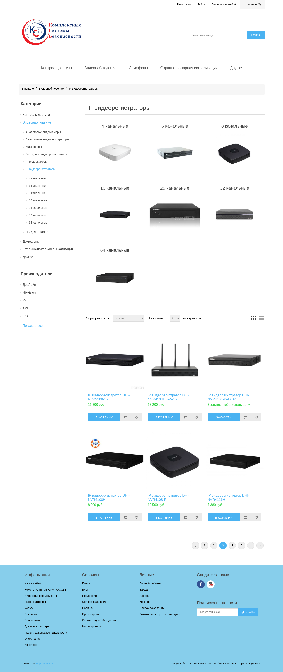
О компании (33, 638)
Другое (236, 68)
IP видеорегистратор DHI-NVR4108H (109, 497)
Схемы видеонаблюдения (99, 620)
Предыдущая (195, 545)
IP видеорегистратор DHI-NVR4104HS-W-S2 (168, 397)
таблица (253, 318)
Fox (25, 316)
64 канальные (38, 222)
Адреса (144, 595)
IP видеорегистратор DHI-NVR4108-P (168, 497)
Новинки (87, 608)
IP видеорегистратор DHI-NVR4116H (228, 497)
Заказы (144, 589)
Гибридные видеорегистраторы (47, 154)
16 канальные (38, 200)
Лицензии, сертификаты (41, 595)
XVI (25, 308)
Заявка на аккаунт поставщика (160, 614)
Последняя (260, 545)
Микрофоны (34, 146)
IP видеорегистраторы (41, 169)
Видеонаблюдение (100, 68)
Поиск (86, 583)
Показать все (33, 325)
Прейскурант (90, 614)
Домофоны (138, 68)
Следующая (250, 545)
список (261, 318)
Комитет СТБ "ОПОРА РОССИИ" (46, 589)
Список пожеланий (152, 608)
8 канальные (37, 193)
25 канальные (38, 207)
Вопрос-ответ (34, 620)
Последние (89, 595)
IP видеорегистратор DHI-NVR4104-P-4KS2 (228, 397)
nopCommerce (44, 663)
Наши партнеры (35, 601)
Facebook (201, 584)
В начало (28, 88)
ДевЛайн (29, 285)
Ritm (26, 300)
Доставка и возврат (38, 626)
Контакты (31, 644)
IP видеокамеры (36, 161)
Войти (201, 4)
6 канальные (37, 185)
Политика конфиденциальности (46, 632)
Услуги (29, 608)
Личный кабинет (150, 583)
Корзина (145, 601)
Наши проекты (92, 626)
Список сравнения (94, 601)
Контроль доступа (56, 68)
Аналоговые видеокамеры (43, 132)
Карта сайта (33, 583)
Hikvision (29, 292)
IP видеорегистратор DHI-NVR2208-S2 (109, 397)
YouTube (211, 584)
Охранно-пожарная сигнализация (189, 68)
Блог (85, 589)
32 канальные (38, 215)
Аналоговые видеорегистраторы (47, 139)
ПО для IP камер (37, 232)
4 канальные (37, 178)
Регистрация (184, 4)
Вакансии (31, 614)
